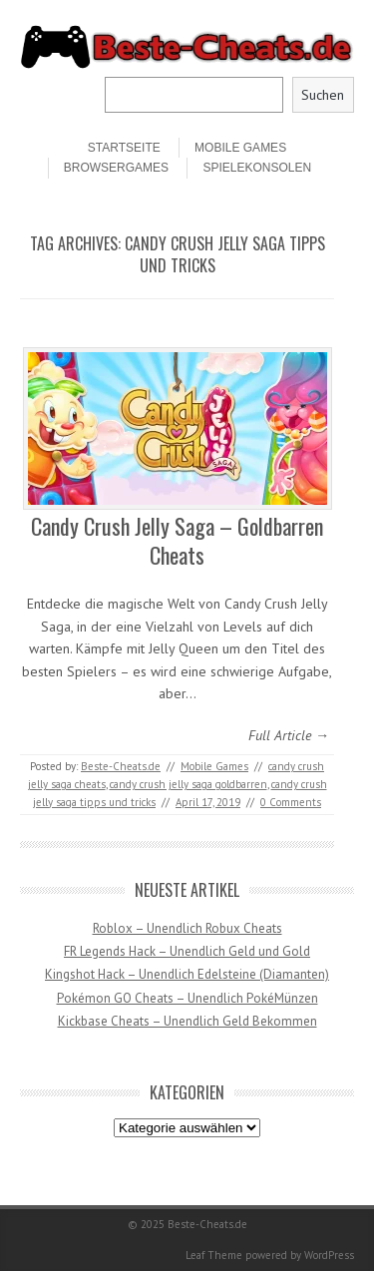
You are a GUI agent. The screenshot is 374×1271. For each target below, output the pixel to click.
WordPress (329, 1255)
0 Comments (290, 802)
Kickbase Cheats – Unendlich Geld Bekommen (187, 1021)
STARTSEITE (124, 148)
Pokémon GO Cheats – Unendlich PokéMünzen (187, 998)
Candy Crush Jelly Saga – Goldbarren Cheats (177, 540)
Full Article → (288, 735)
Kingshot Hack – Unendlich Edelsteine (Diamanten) (187, 974)
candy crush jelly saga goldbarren (188, 784)
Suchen (322, 95)
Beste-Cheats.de (121, 766)
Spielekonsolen (256, 168)
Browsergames (116, 168)
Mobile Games (240, 148)
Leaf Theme (214, 1255)
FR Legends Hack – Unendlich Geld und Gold (187, 951)
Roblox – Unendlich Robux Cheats (187, 928)
